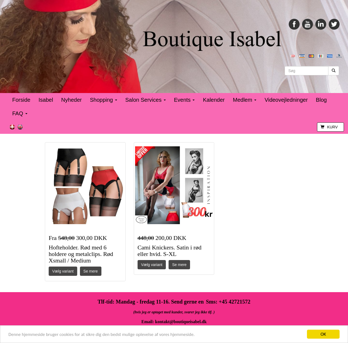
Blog (321, 100)
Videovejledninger (286, 100)
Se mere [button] (90, 271)
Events (184, 100)
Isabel (46, 100)
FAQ (19, 113)
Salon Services (145, 100)
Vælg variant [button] (63, 271)
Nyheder (71, 100)
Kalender (214, 100)
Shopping (103, 100)
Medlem (245, 100)
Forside (21, 100)
